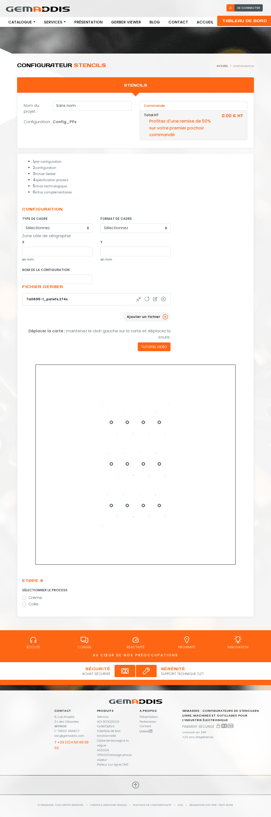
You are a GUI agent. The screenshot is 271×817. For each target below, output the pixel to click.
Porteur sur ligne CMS (112, 764)
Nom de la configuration (46, 270)
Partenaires (148, 721)
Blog (154, 22)
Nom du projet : (31, 108)
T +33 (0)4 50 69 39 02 (71, 745)
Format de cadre (116, 218)
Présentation (88, 22)
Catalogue (20, 22)
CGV (180, 805)
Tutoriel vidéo (154, 347)
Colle (33, 604)
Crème (35, 597)
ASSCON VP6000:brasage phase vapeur (114, 755)
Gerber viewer (126, 22)
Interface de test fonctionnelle (108, 733)
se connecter (244, 8)
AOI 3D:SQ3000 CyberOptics (108, 724)
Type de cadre (35, 218)
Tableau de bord (244, 20)
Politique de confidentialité (152, 805)
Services (53, 22)
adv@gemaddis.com (69, 736)
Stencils (103, 717)
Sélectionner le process (44, 590)
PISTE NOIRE (226, 805)
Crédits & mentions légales (108, 805)
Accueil (205, 22)
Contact (178, 22)
